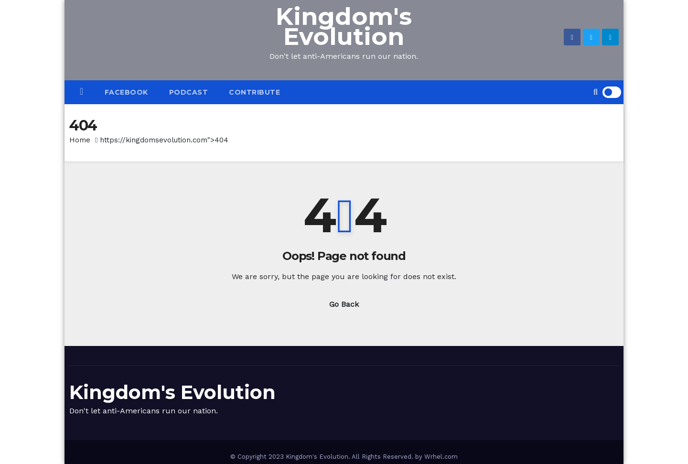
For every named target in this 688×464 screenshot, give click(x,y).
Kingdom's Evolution (344, 26)
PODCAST (188, 92)
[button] (595, 92)
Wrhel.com (441, 456)
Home (79, 140)
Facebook (126, 92)
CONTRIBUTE (254, 92)
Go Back (344, 304)
